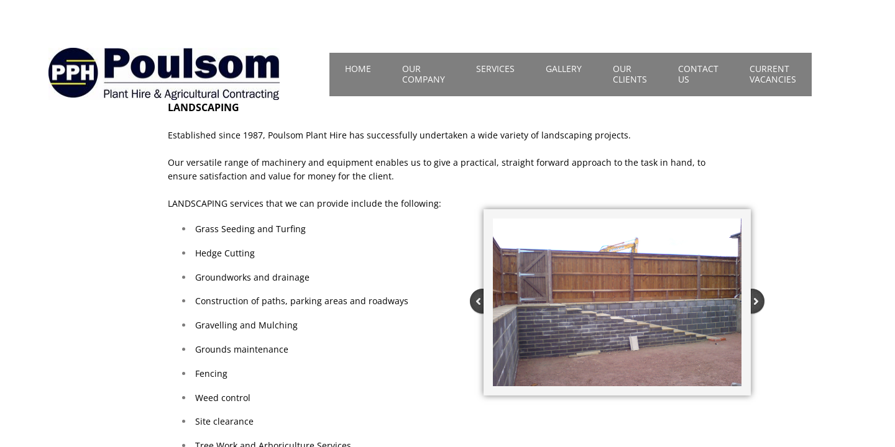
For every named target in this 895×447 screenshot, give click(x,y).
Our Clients (630, 74)
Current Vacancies (773, 74)
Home (358, 68)
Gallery (564, 68)
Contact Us (698, 74)
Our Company (423, 74)
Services (495, 68)
